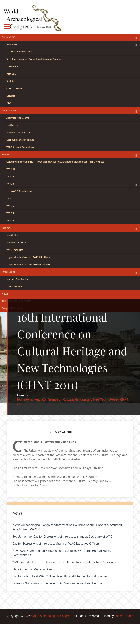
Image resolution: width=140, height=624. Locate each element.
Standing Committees (18, 132)
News (5, 293)
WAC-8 (10, 183)
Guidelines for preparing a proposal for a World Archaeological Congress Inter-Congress (55, 161)
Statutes (10, 81)
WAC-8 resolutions (21, 191)
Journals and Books (17, 279)
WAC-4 (10, 220)
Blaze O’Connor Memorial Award (33, 569)
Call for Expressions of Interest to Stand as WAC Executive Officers (56, 543)
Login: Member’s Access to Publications (28, 257)
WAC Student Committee (20, 147)
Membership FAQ (16, 242)
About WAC (8, 37)
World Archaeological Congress (51, 616)
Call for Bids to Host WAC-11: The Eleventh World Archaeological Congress (60, 576)
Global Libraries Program (20, 139)
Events (5, 154)
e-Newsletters (14, 286)
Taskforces (12, 125)
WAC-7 (10, 198)
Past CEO (11, 73)
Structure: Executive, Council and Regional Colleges (34, 59)
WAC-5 (10, 213)
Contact (10, 95)
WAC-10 (10, 168)
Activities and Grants (17, 117)
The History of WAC (22, 51)
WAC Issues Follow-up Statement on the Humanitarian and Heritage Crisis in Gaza (66, 562)
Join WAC (7, 227)
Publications (8, 271)
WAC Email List (14, 249)
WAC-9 (10, 176)
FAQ (8, 103)
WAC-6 (10, 205)
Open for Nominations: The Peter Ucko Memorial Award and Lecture (57, 583)
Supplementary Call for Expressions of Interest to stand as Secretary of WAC (62, 536)
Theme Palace (123, 616)
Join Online (12, 235)
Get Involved (9, 110)
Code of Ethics (14, 88)
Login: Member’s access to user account (28, 264)
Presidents (12, 66)
